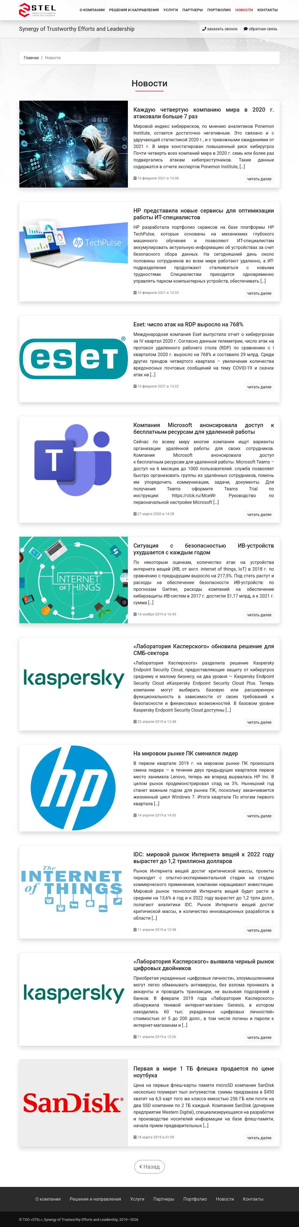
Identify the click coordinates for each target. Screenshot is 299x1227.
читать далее (259, 179)
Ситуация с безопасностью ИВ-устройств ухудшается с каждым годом (204, 549)
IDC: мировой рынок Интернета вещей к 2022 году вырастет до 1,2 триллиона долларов (204, 857)
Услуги (170, 10)
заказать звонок (220, 29)
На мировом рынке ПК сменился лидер (186, 753)
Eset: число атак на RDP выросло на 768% (188, 324)
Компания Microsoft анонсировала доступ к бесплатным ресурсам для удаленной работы (204, 428)
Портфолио (219, 10)
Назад (149, 1166)
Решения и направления (134, 10)
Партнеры (192, 10)
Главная (31, 58)
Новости (244, 10)
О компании (92, 10)
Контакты (267, 10)
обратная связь (260, 29)
